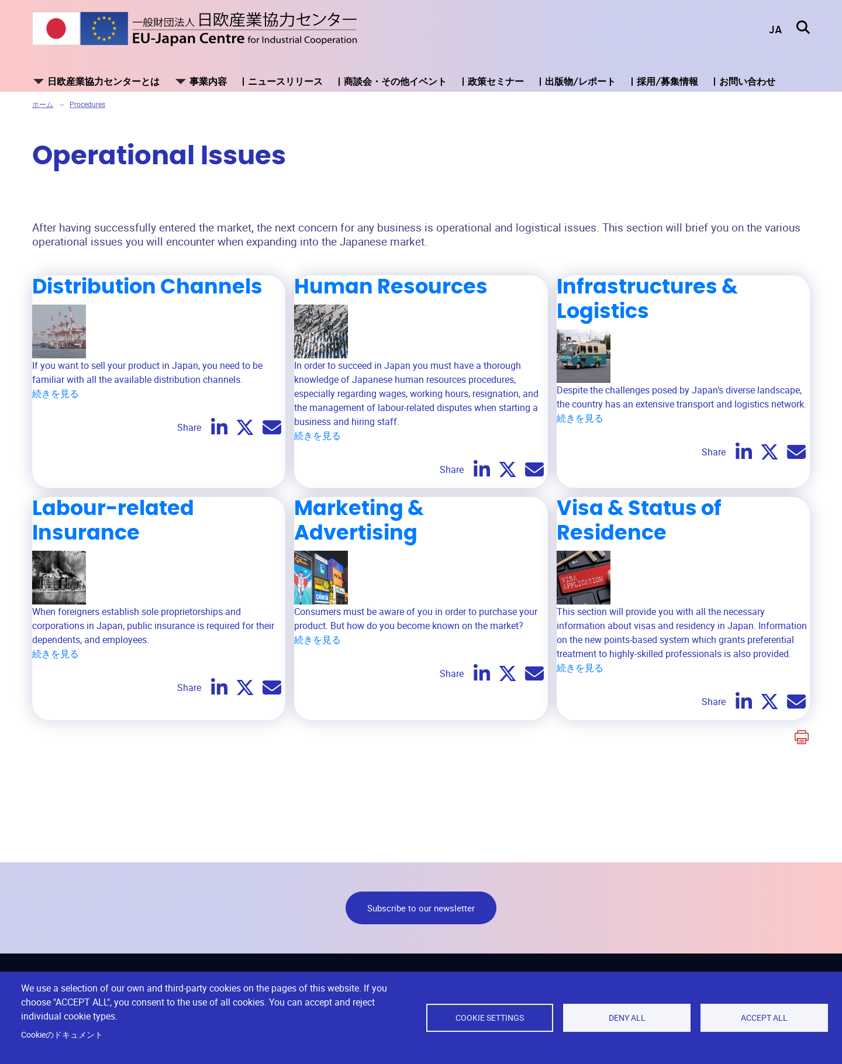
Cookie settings (489, 1018)
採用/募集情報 (667, 81)
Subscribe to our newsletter (421, 908)
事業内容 (208, 81)
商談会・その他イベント (395, 81)
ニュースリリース (285, 81)
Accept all (764, 1018)
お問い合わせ (747, 81)
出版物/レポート (580, 81)
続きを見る (55, 393)
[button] (767, 30)
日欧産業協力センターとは (103, 81)
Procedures (87, 104)
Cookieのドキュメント (62, 1035)
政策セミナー (496, 81)
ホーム (42, 104)
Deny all (627, 1018)
